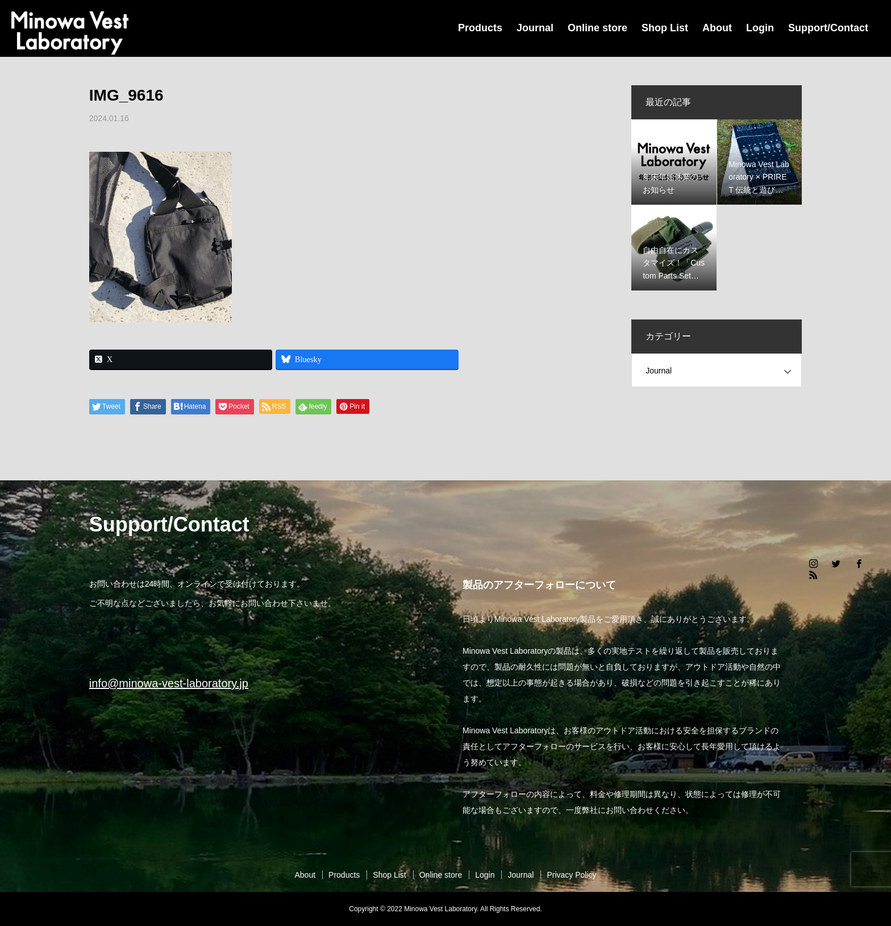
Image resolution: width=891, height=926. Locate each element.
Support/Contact (828, 28)
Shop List (665, 28)
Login (760, 28)
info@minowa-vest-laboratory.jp (168, 683)
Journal (535, 28)
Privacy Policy (571, 874)
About (717, 28)
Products (480, 28)
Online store (597, 28)
